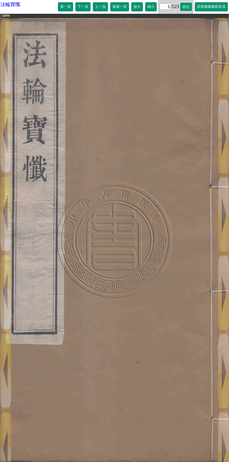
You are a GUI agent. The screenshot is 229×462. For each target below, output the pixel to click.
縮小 (151, 7)
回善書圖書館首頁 (211, 7)
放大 (137, 7)
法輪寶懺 (10, 4)
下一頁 (83, 7)
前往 (186, 7)
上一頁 (100, 7)
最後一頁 (119, 7)
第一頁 (65, 7)
